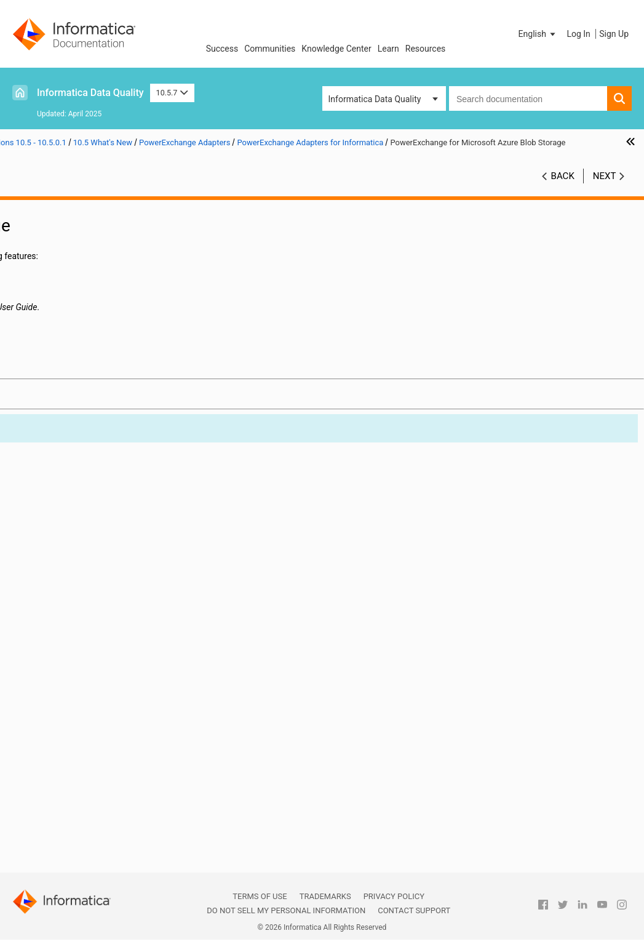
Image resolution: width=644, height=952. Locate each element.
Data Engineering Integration (78, 401)
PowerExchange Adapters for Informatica (98, 569)
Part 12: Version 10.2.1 (64, 853)
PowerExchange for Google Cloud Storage (118, 620)
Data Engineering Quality (98, 413)
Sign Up (614, 34)
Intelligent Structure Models (104, 517)
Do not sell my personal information (286, 910)
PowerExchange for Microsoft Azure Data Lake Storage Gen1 (118, 685)
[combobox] (528, 98)
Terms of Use (260, 896)
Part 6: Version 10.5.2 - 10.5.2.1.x (83, 297)
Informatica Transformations (70, 492)
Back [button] (562, 201)
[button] (538, 34)
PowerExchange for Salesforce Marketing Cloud (118, 724)
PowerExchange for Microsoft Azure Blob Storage (118, 672)
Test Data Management (96, 775)
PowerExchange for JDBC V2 (118, 659)
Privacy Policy (394, 896)
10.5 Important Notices (83, 349)
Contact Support (414, 910)
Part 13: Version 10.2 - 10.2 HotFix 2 (89, 866)
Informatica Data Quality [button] (374, 99)
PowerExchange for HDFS (118, 633)
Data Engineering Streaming (104, 426)
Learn (388, 49)
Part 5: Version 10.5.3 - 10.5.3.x (80, 284)
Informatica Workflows (95, 504)
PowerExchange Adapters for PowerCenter (100, 750)
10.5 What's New (71, 362)
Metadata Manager (87, 530)
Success (222, 49)
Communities (269, 49)
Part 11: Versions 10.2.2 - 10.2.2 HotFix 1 (81, 833)
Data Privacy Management (101, 439)
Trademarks (325, 896)
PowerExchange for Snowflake (118, 737)
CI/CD (62, 375)
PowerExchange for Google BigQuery (118, 607)
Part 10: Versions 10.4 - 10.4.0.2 (81, 814)
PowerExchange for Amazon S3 (118, 594)
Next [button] (604, 201)
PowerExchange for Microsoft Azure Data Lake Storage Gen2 (118, 698)
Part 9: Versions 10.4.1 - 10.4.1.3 (82, 801)
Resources (425, 49)
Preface (35, 207)
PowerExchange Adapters (100, 556)
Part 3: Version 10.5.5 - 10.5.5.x (80, 258)
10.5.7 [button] (172, 92)
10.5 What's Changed (79, 788)
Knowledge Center (336, 49)
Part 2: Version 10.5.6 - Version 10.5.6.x (79, 239)
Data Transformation (91, 452)
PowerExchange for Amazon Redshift (118, 581)
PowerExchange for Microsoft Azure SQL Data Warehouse (118, 711)
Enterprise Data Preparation (104, 478)
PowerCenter (76, 543)
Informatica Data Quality (90, 92)
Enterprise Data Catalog (96, 465)
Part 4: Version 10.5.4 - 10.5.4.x (80, 271)
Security (67, 762)
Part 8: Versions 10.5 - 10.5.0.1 (79, 323)
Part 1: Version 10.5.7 (61, 220)
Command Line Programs (100, 388)
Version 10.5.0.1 (70, 336)
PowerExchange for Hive (118, 646)
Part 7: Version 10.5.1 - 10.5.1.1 (80, 310)
